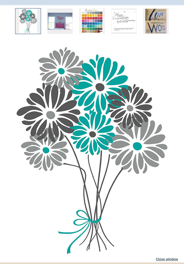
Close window (167, 259)
